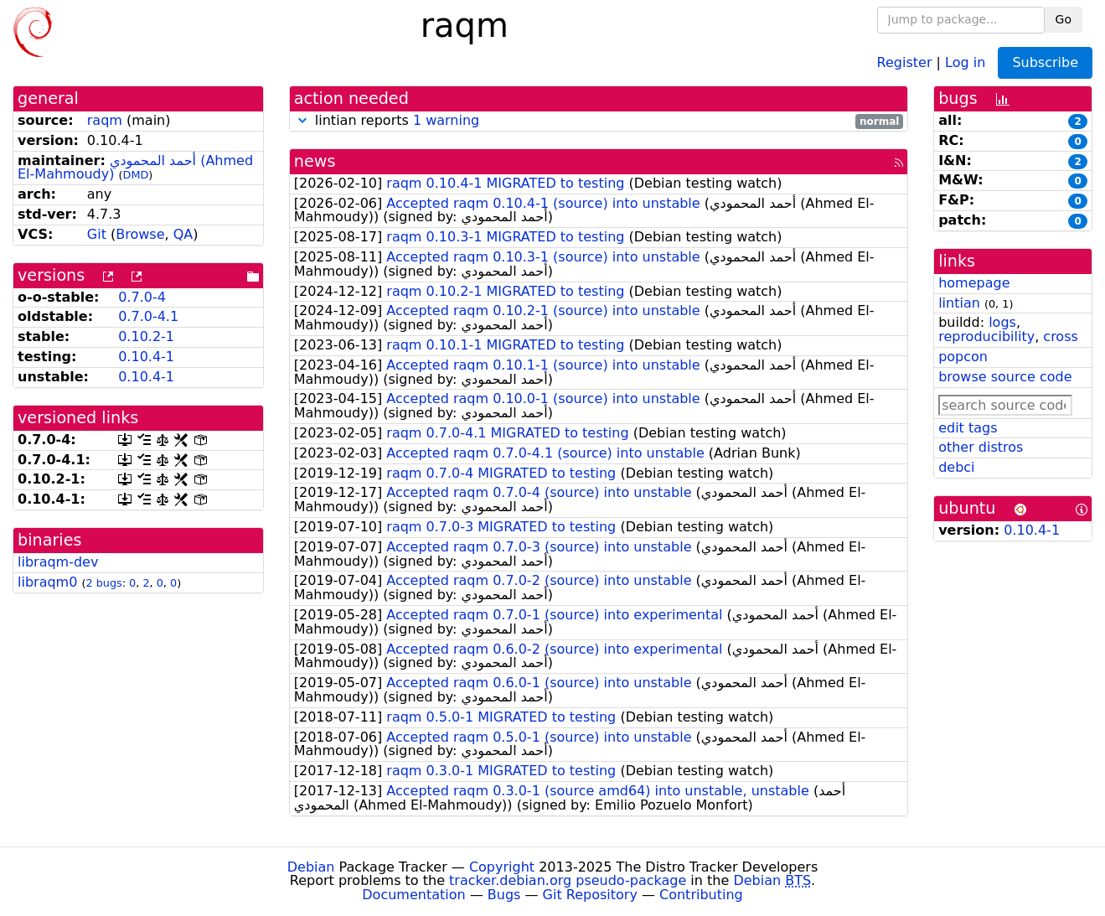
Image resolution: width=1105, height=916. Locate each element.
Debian (311, 867)
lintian (959, 303)
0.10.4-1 (146, 357)
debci (956, 467)
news (315, 161)
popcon (963, 357)
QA (183, 234)
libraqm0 (47, 582)
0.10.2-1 (146, 336)
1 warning (446, 120)
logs (1002, 322)
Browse (140, 234)
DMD (136, 174)
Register (904, 62)
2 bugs (103, 583)
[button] (302, 120)
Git (96, 234)
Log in (965, 62)
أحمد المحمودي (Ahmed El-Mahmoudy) (135, 168)
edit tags (967, 428)
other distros (980, 447)
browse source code (1004, 377)
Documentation (413, 895)
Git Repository (590, 895)
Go (1063, 19)
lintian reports (598, 121)
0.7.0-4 (142, 297)
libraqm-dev (58, 562)
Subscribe (1045, 62)
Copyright (501, 867)
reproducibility (986, 336)
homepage (973, 283)
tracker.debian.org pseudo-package (567, 880)
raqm (104, 120)
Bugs (504, 895)
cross (1060, 336)
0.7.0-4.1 (148, 316)
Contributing (701, 895)
